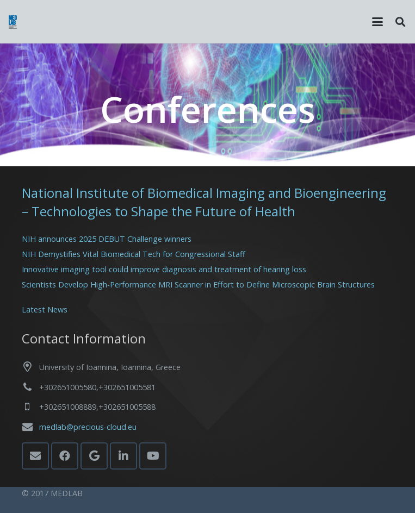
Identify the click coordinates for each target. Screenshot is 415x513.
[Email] (35, 456)
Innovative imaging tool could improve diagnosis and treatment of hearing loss (164, 269)
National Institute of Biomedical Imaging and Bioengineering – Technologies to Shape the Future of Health (204, 202)
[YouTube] (152, 456)
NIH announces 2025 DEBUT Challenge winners (106, 239)
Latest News (44, 309)
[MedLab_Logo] (13, 22)
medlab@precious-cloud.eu (88, 427)
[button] (377, 21)
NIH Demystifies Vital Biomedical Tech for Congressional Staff (133, 254)
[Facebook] (64, 456)
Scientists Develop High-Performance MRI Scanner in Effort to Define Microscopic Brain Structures (198, 284)
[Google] (94, 456)
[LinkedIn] (123, 456)
